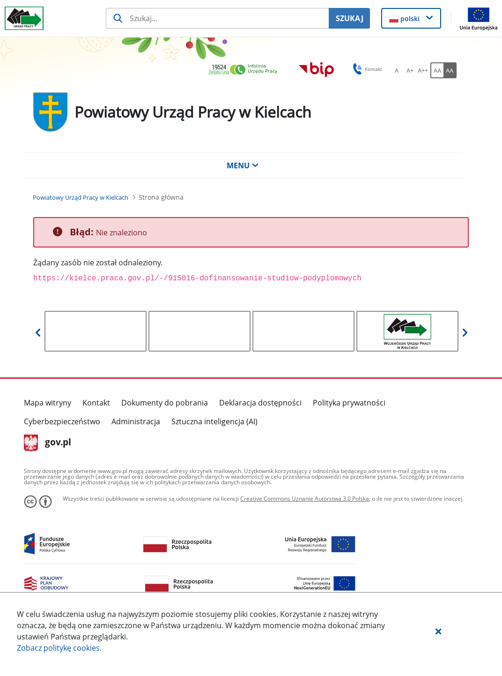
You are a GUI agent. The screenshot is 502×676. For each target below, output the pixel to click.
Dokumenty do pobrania (164, 403)
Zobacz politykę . (59, 648)
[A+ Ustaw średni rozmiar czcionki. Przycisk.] (409, 70)
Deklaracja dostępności (260, 403)
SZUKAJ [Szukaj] (349, 18)
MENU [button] (242, 165)
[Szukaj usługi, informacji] (217, 18)
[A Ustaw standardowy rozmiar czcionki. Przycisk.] (396, 70)
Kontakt (96, 403)
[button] (438, 631)
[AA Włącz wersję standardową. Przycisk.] (436, 70)
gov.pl (47, 443)
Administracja (135, 421)
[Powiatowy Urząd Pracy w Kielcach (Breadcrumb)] (80, 197)
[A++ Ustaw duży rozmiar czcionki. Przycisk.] (422, 70)
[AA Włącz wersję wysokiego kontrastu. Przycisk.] (450, 70)
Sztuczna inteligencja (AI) (214, 421)
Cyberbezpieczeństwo (62, 421)
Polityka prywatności (349, 403)
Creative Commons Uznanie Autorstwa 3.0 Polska (304, 499)
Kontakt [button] (366, 68)
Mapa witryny (47, 403)
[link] (245, 70)
